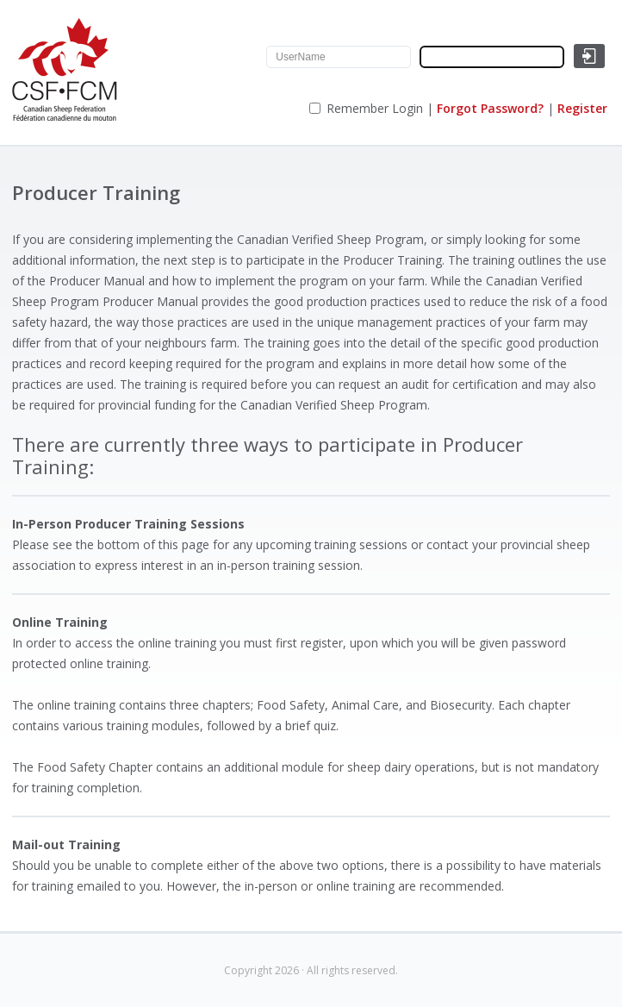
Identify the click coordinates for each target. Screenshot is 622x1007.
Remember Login (375, 108)
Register (582, 108)
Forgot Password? (490, 108)
